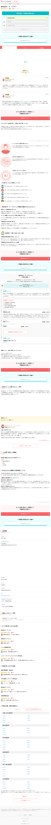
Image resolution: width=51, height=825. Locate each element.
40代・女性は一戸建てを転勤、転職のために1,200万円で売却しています (18, 190)
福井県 (28, 742)
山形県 (28, 720)
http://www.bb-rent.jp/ (5, 595)
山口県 (4, 771)
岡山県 (4, 769)
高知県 (4, 776)
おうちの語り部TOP (4, 3)
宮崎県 (28, 786)
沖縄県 (28, 788)
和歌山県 (4, 761)
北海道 (4, 716)
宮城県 (28, 718)
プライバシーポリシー (25, 818)
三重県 (4, 755)
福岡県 (4, 781)
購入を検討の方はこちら (25, 40)
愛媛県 (28, 773)
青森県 (28, 716)
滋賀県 (28, 755)
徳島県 (28, 771)
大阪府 (28, 757)
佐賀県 (28, 781)
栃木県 (28, 728)
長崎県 (4, 784)
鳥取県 (4, 767)
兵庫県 (4, 759)
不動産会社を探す (17, 709)
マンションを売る (34, 709)
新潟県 (4, 740)
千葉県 (4, 732)
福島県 (4, 722)
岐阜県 (4, 747)
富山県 (28, 740)
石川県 (4, 742)
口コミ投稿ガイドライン (25, 800)
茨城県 (4, 728)
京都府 (4, 757)
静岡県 (28, 747)
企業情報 (41, 48)
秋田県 (4, 720)
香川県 (4, 773)
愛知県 (4, 749)
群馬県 (4, 730)
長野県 (28, 744)
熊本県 (28, 784)
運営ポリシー (25, 796)
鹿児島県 (4, 788)
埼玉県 (28, 730)
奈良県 (28, 759)
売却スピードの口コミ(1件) (25, 445)
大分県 (4, 786)
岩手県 (4, 718)
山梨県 (4, 744)
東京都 (28, 732)
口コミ (25, 48)
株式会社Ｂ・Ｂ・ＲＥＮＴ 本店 (12, 425)
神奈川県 (4, 734)
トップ (9, 48)
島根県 (28, 767)
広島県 (28, 769)
